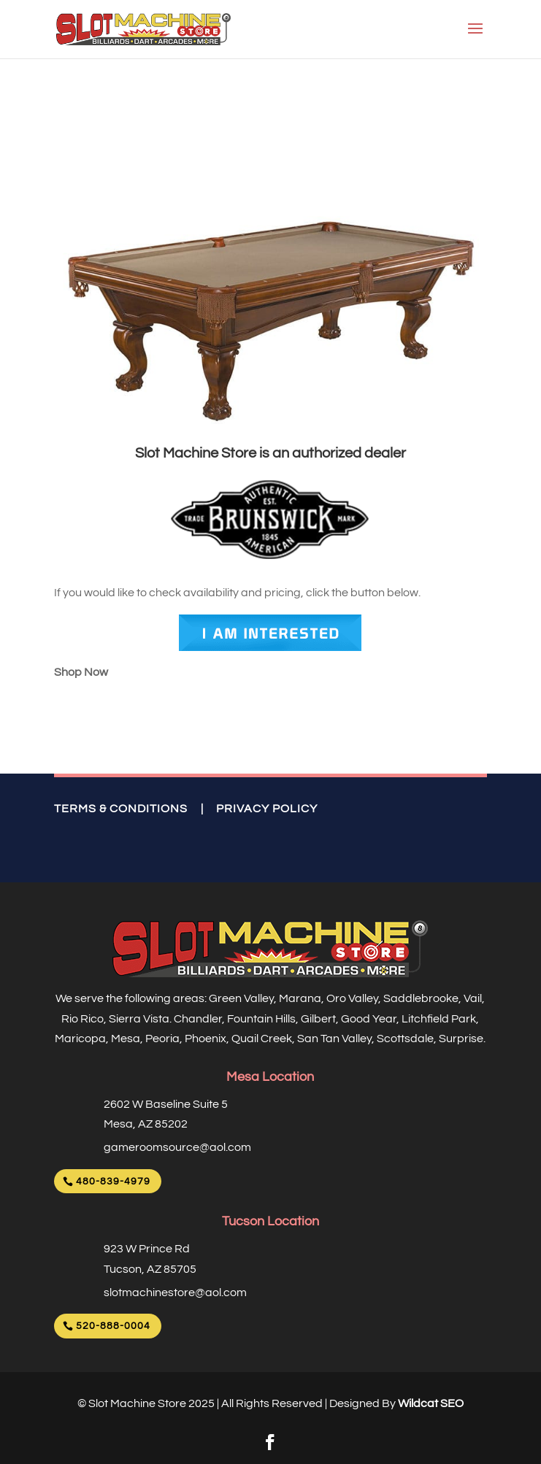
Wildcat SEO (431, 1403)
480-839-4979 (113, 1181)
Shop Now (81, 672)
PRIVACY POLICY (267, 808)
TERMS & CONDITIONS (121, 808)
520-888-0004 (113, 1326)
